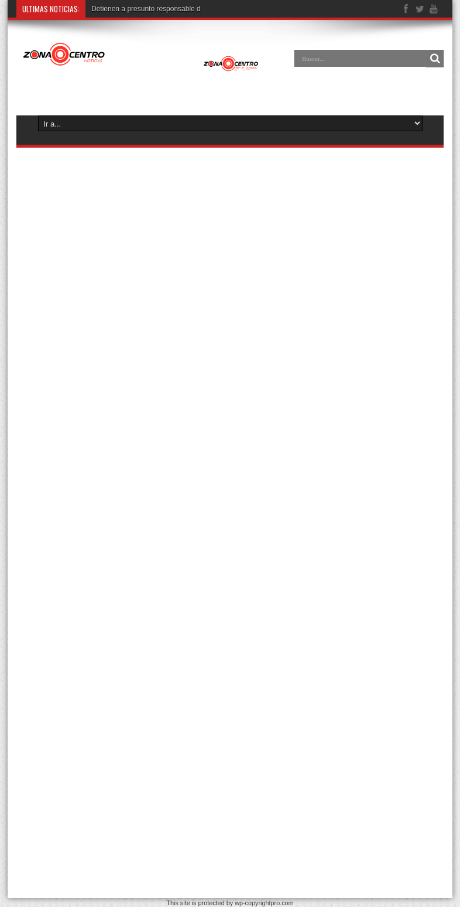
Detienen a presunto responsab (140, 9)
